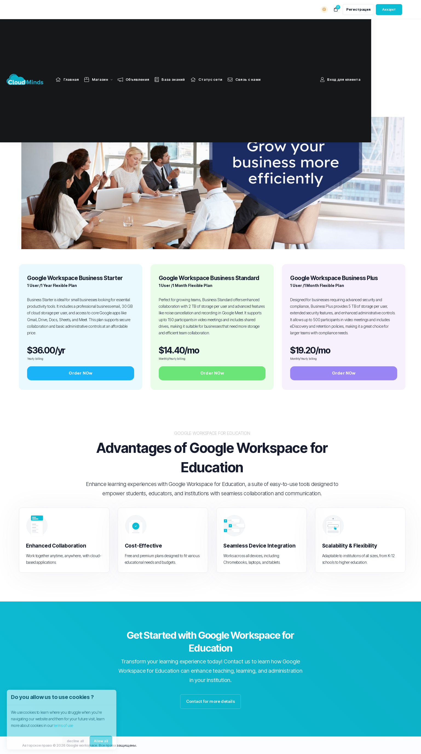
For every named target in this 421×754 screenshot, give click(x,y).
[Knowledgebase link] (182, 28)
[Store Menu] (108, 28)
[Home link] (79, 28)
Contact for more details (210, 701)
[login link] (389, 9)
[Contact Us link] (256, 28)
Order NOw (80, 373)
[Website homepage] (37, 28)
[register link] (358, 9)
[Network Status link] (219, 28)
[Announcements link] (145, 28)
